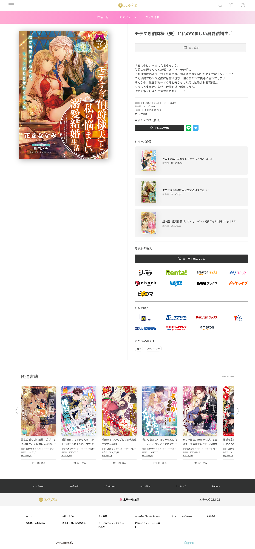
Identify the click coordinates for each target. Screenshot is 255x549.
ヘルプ (29, 516)
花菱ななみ (145, 102)
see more (228, 376)
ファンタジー (153, 348)
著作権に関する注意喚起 (74, 523)
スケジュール (127, 17)
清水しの (93, 448)
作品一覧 (102, 17)
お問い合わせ (68, 516)
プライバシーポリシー (181, 516)
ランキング (180, 486)
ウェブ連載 (152, 17)
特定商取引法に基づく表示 (147, 516)
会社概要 (102, 516)
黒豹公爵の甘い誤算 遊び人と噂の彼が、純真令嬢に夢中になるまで (38, 444)
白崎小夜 (214, 448)
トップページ (39, 486)
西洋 (139, 348)
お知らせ (216, 486)
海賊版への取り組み (35, 523)
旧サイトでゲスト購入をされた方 (111, 525)
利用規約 (211, 516)
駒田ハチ (174, 102)
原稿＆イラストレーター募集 (147, 525)
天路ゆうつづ (176, 448)
